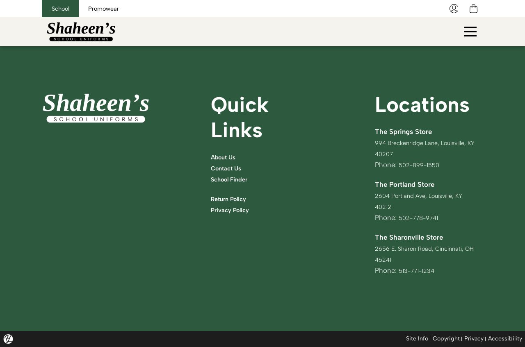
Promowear (125, 9)
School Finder (233, 179)
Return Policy (232, 199)
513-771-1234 (420, 270)
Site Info (415, 338)
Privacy (473, 338)
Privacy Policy (233, 210)
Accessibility (505, 338)
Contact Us (229, 168)
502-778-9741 (422, 217)
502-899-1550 (422, 165)
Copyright (444, 338)
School (67, 9)
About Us (225, 157)
